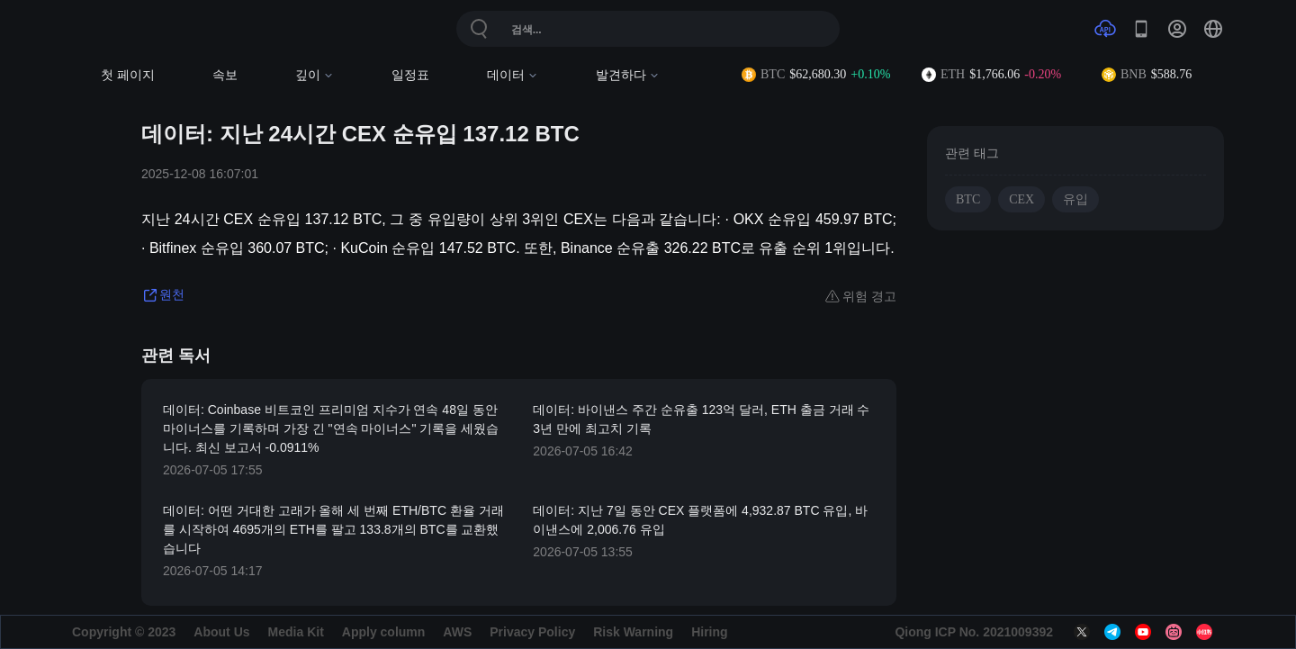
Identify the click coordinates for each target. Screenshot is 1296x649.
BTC (968, 199)
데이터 (512, 75)
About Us (221, 632)
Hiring (709, 632)
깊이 (314, 75)
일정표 (410, 75)
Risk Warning (633, 632)
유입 (1075, 199)
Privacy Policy (532, 632)
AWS (457, 632)
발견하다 (628, 75)
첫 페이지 (128, 75)
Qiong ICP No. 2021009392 (974, 632)
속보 (225, 75)
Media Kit (296, 632)
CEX (1021, 199)
